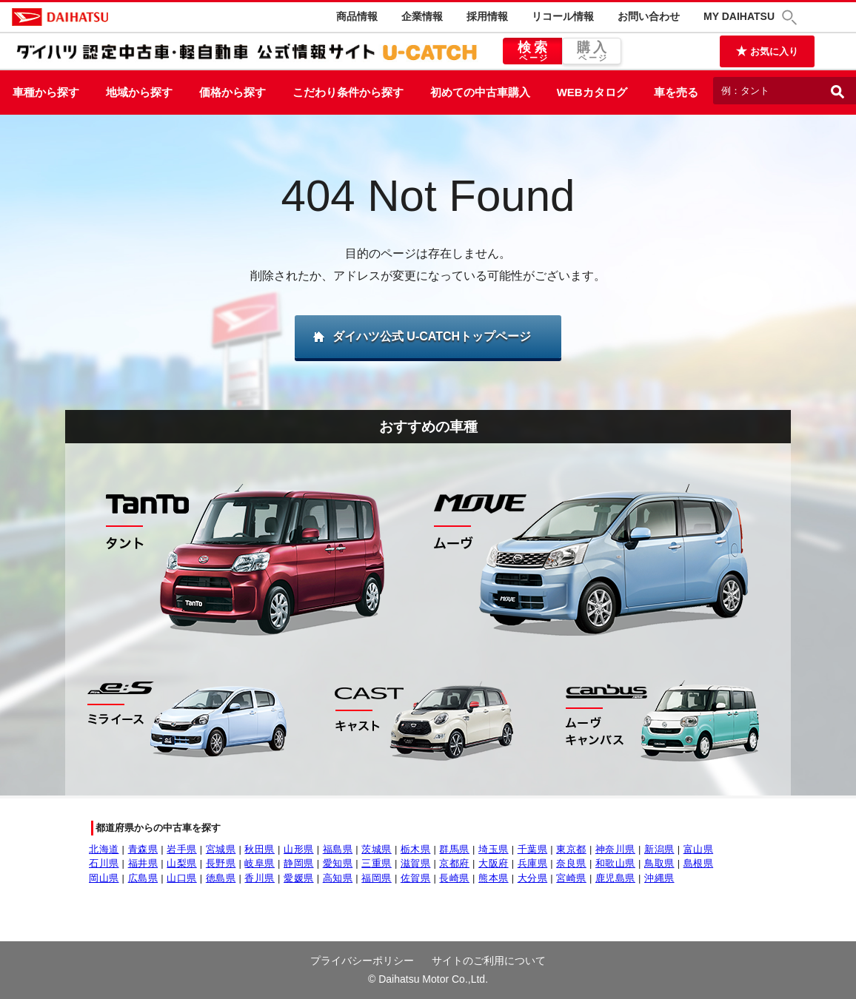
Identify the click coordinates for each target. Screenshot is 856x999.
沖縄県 (659, 878)
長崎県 (454, 878)
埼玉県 (493, 849)
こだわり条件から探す (348, 92)
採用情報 (487, 16)
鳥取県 (659, 863)
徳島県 (221, 878)
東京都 (571, 849)
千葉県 (533, 849)
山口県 (182, 878)
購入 (592, 52)
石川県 (104, 863)
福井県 (143, 863)
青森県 (143, 849)
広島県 (143, 878)
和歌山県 (615, 863)
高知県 (338, 878)
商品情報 (357, 16)
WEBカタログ (592, 92)
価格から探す (232, 92)
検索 (532, 52)
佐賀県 (416, 878)
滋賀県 (416, 863)
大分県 (533, 878)
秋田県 (259, 849)
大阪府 (493, 863)
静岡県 (299, 863)
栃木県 (416, 849)
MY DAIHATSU (739, 16)
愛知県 (338, 863)
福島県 (338, 849)
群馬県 (454, 849)
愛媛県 (299, 878)
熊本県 (493, 878)
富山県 (698, 849)
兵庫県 (533, 863)
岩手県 (182, 849)
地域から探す (139, 92)
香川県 (259, 878)
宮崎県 (571, 878)
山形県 (299, 849)
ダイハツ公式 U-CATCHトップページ (431, 336)
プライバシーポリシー (362, 960)
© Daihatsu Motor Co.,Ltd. (428, 979)
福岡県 (376, 878)
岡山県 (104, 878)
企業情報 (422, 16)
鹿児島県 (615, 878)
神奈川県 (615, 849)
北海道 (104, 849)
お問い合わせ (649, 16)
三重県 (376, 863)
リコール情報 (563, 16)
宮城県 (221, 849)
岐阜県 (259, 863)
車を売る (676, 92)
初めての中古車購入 (480, 92)
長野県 (221, 863)
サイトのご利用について (489, 960)
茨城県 (376, 849)
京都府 (454, 863)
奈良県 (571, 863)
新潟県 (659, 849)
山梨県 (182, 863)
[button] (791, 17)
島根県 (698, 863)
